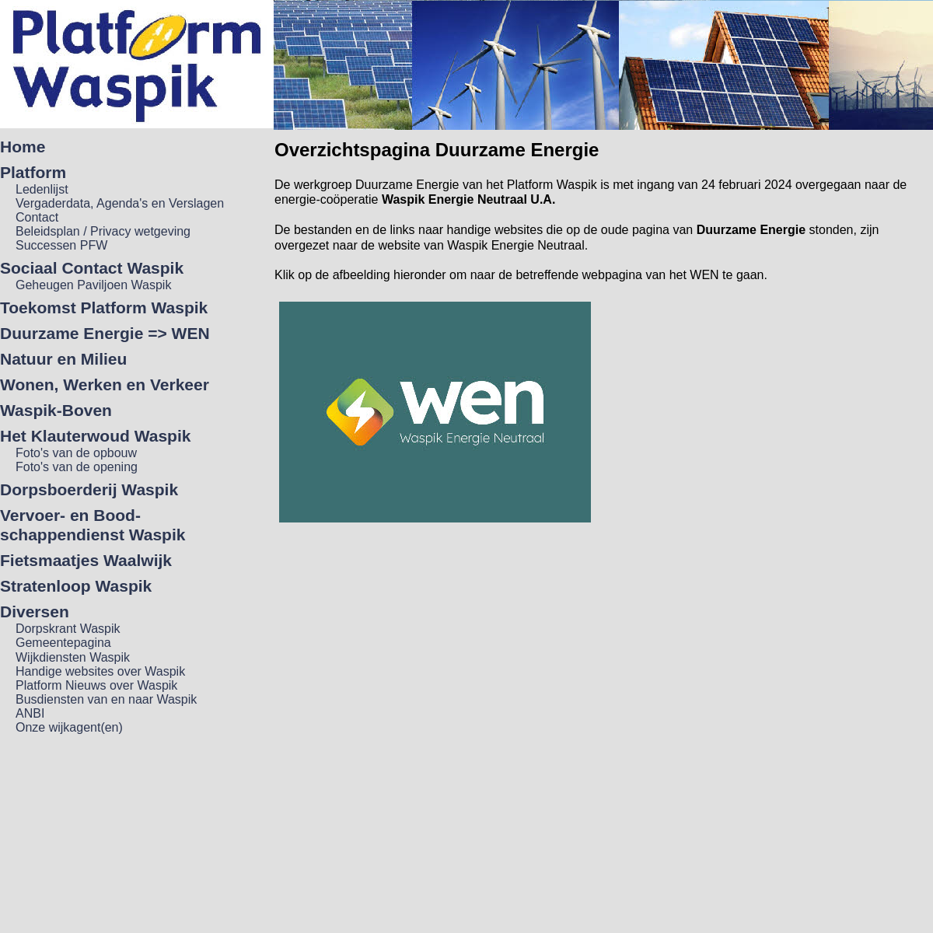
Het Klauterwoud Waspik (95, 436)
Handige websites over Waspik (100, 671)
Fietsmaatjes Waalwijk (86, 560)
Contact (37, 217)
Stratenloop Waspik (76, 586)
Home (22, 147)
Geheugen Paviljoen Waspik (93, 285)
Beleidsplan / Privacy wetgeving (103, 231)
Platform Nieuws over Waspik (96, 685)
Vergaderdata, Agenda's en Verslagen (120, 203)
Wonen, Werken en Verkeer (104, 384)
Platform (33, 172)
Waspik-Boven (56, 410)
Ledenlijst (42, 189)
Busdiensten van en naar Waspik (106, 699)
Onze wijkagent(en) (69, 727)
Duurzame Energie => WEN (105, 333)
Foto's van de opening (77, 466)
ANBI (30, 713)
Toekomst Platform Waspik (104, 307)
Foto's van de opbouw (76, 453)
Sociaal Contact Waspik (91, 268)
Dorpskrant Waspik (68, 628)
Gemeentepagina (63, 642)
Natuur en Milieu (63, 359)
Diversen (34, 611)
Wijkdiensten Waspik (73, 657)
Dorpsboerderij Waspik (89, 489)
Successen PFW (61, 245)
